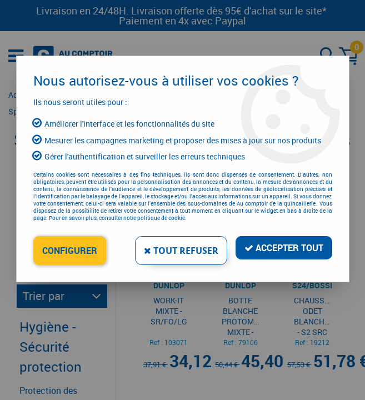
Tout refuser (181, 250)
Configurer (69, 250)
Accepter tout (283, 248)
